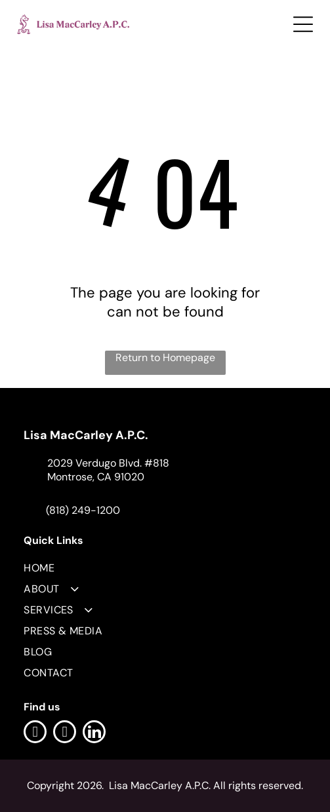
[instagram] (64, 733)
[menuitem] (165, 564)
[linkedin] (94, 733)
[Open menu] (303, 24)
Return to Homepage (165, 357)
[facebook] (35, 733)
